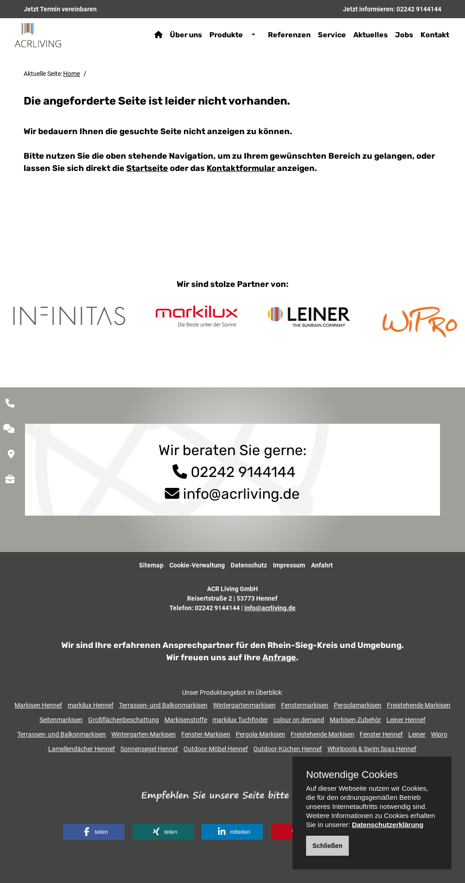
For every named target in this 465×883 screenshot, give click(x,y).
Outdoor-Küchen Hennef (287, 749)
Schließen (327, 845)
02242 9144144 (418, 9)
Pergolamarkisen (357, 705)
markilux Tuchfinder (240, 719)
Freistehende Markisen (418, 705)
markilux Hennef (91, 705)
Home (71, 73)
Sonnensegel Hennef (149, 749)
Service (329, 34)
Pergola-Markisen (260, 734)
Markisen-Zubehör (355, 719)
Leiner (416, 734)
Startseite (147, 168)
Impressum (289, 565)
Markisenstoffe (185, 719)
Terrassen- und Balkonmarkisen (163, 705)
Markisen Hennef (38, 705)
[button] (93, 832)
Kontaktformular (241, 168)
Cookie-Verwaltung (197, 565)
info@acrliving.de (241, 493)
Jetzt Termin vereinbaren (60, 9)
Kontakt (432, 34)
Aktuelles (368, 34)
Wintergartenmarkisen (244, 705)
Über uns (183, 34)
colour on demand (298, 719)
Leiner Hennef (405, 719)
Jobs (401, 34)
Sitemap (151, 565)
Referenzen (286, 34)
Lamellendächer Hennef (81, 749)
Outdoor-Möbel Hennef (215, 749)
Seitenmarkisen (61, 719)
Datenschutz (249, 565)
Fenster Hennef (381, 734)
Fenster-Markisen (205, 734)
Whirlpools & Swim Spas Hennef (371, 749)
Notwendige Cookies (352, 774)
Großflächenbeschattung (123, 719)
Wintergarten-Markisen (143, 734)
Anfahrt (322, 565)
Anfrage (279, 657)
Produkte (223, 34)
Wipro (439, 734)
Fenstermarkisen (304, 705)
